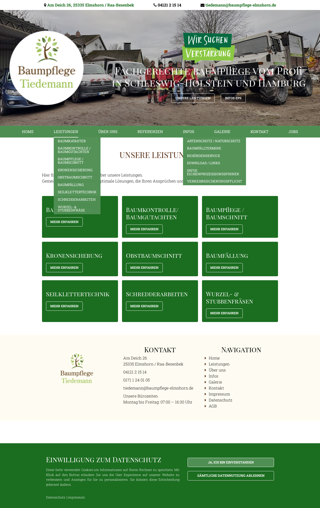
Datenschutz (220, 399)
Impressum (219, 393)
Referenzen (150, 131)
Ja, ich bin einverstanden (231, 462)
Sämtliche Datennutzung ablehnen (230, 475)
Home (28, 131)
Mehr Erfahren (64, 222)
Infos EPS (233, 98)
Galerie (222, 131)
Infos (188, 131)
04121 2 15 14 (169, 5)
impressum (76, 497)
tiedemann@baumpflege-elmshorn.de (241, 5)
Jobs (293, 131)
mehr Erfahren (144, 229)
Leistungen (66, 131)
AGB (213, 405)
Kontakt (259, 131)
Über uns (108, 131)
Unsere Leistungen (193, 98)
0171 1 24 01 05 (136, 379)
